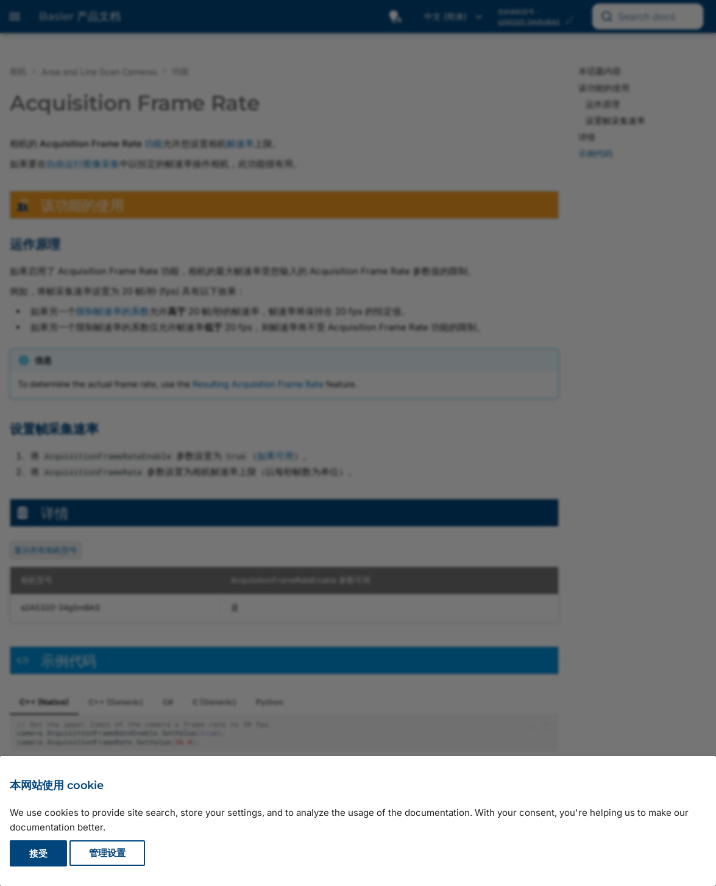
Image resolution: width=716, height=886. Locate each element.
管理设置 (107, 853)
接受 (38, 853)
